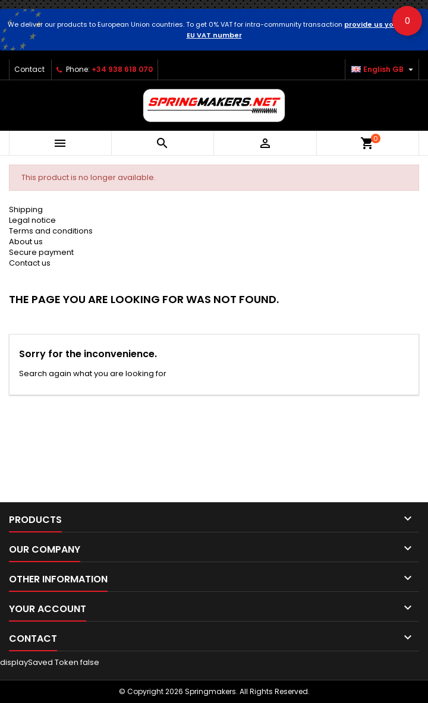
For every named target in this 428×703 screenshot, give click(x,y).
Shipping (26, 209)
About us (26, 241)
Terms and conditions (51, 231)
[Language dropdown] (383, 69)
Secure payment (41, 252)
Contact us (30, 263)
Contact (29, 69)
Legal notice (32, 220)
